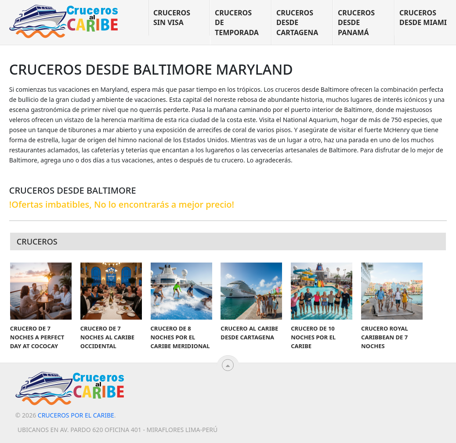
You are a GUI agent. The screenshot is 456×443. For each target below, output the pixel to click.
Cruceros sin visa (171, 17)
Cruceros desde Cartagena (297, 22)
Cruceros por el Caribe (76, 415)
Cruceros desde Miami (423, 17)
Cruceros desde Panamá (356, 22)
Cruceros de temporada (237, 22)
